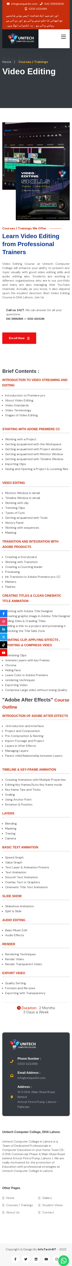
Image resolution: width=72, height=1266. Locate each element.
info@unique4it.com (32, 1078)
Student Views (50, 1205)
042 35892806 (52, 4)
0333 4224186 (36, 8)
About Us (10, 1212)
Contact (46, 1212)
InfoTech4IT (47, 1249)
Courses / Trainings (17, 1205)
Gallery (45, 1198)
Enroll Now (19, 338)
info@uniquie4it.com (22, 4)
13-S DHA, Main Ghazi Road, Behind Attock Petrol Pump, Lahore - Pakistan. (38, 1099)
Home (6, 62)
